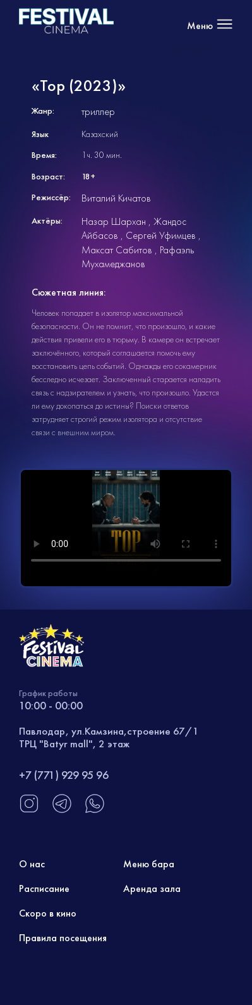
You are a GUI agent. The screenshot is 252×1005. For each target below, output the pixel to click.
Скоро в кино (47, 913)
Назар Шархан (113, 221)
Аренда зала (152, 888)
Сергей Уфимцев (161, 235)
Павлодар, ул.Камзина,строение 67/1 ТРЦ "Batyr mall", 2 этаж (109, 737)
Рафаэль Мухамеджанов (137, 256)
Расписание (44, 888)
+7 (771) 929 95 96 (64, 774)
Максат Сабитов (116, 249)
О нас (32, 863)
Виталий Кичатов (116, 198)
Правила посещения (63, 937)
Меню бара (148, 863)
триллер (98, 111)
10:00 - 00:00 (51, 705)
